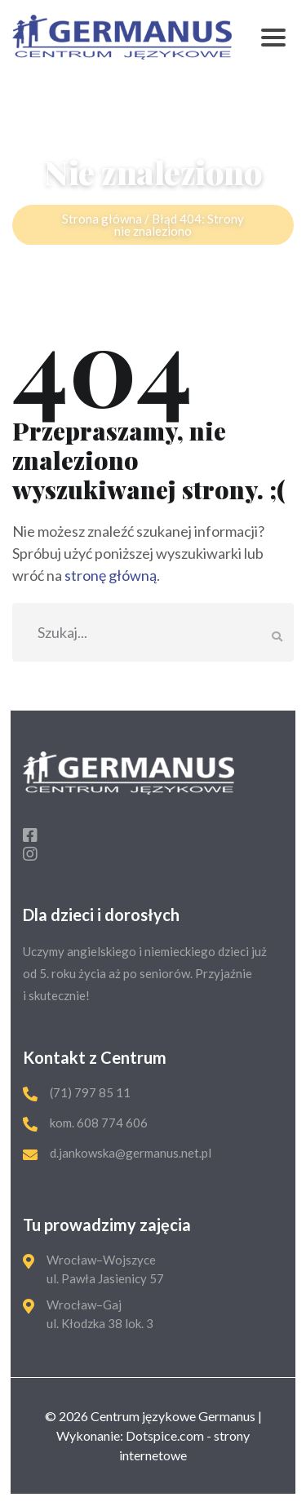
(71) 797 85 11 (90, 1092)
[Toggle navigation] (273, 36)
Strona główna (102, 223)
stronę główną (110, 575)
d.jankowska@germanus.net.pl (130, 1152)
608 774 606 (111, 1122)
